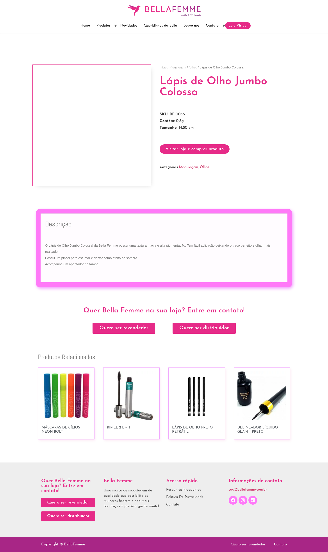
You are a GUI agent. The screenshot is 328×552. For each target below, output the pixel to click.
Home (85, 25)
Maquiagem (177, 67)
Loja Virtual (238, 25)
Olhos (193, 67)
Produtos (103, 25)
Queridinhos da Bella (160, 25)
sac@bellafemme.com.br (248, 489)
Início (163, 67)
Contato (212, 25)
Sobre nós (191, 25)
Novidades (128, 25)
